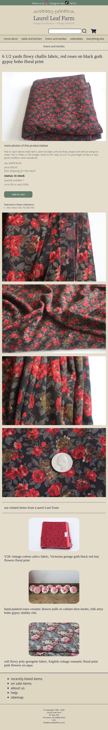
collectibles (76, 38)
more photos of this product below (26, 145)
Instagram (54, 3)
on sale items (21, 683)
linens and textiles (56, 38)
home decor (11, 38)
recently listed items (26, 678)
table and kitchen (32, 38)
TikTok (72, 3)
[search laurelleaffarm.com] (85, 31)
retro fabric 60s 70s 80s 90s (20, 207)
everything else (95, 38)
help (14, 692)
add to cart (18, 194)
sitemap (17, 697)
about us (18, 688)
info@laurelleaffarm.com (54, 722)
